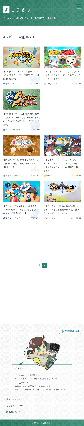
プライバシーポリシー (16, 406)
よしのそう (47, 422)
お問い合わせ (13, 412)
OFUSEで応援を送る (70, 331)
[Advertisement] (62, 105)
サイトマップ (13, 399)
